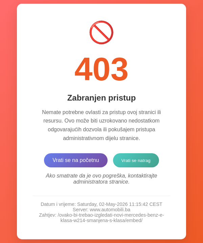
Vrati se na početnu (75, 160)
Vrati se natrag (136, 160)
